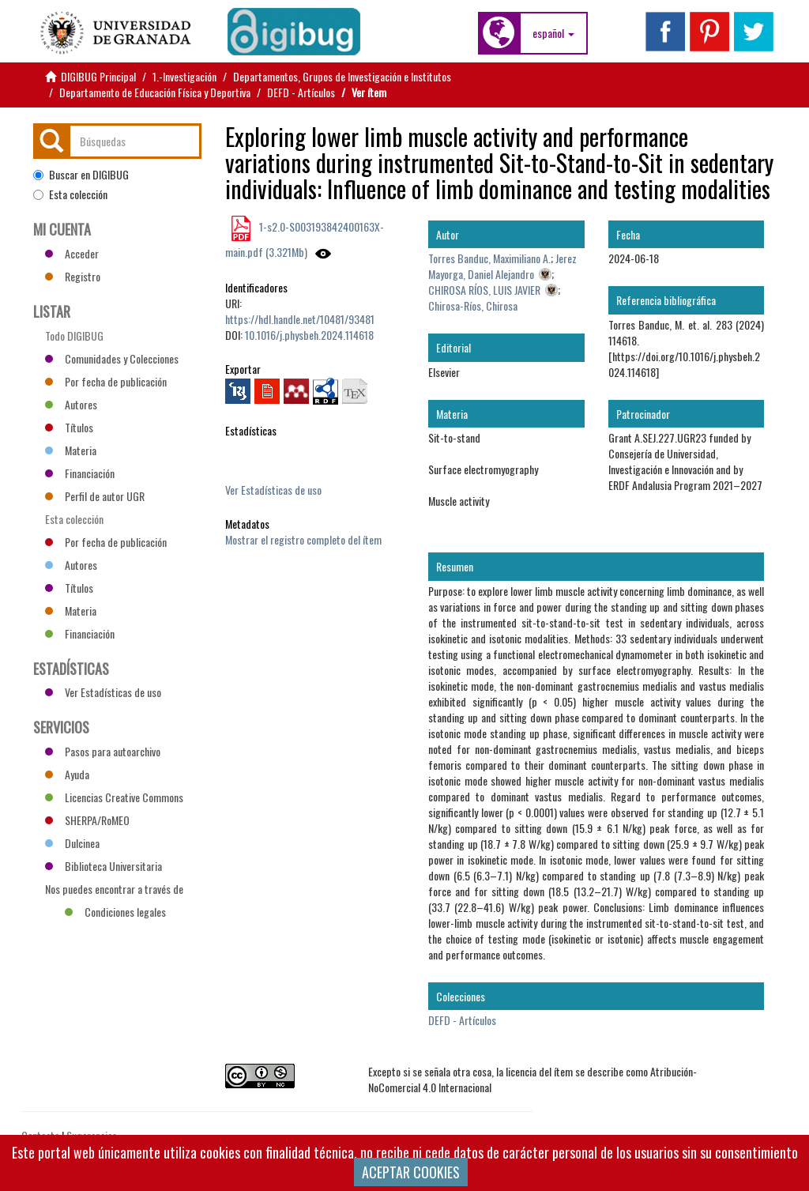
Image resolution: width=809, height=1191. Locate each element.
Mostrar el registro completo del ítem (303, 539)
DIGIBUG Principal (98, 76)
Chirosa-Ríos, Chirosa (472, 305)
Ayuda (67, 774)
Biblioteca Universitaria (103, 865)
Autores (71, 404)
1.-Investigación (184, 76)
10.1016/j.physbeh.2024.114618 (309, 334)
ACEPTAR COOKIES (411, 1172)
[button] (553, 33)
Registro (72, 276)
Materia (70, 450)
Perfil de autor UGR (95, 496)
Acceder (72, 253)
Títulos (69, 427)
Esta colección (70, 194)
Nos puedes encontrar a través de (114, 890)
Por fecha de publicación (106, 381)
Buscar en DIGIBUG (81, 175)
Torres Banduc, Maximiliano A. (489, 258)
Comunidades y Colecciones (112, 358)
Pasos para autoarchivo (102, 751)
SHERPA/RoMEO (87, 820)
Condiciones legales (115, 911)
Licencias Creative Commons (114, 797)
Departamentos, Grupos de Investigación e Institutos (342, 76)
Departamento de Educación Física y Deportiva (154, 92)
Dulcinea (72, 843)
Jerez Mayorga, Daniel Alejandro (502, 266)
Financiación (80, 473)
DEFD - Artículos (301, 92)
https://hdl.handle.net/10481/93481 (299, 319)
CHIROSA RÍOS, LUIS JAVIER (484, 289)
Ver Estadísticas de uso (273, 489)
